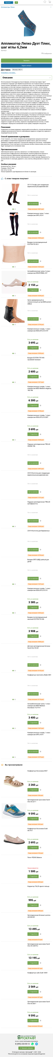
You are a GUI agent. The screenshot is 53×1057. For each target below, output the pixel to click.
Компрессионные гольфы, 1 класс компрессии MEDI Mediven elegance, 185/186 (39, 388)
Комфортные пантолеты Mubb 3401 (39, 675)
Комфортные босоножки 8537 (37, 771)
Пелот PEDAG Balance (34, 857)
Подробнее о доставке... (8, 72)
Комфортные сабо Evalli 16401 (37, 973)
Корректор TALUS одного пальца (38, 886)
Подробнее (33, 290)
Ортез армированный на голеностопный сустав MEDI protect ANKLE (39, 302)
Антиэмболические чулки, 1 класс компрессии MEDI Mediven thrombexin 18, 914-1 (38, 705)
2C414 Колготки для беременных (38, 531)
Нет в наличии (33, 203)
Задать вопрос (26, 65)
